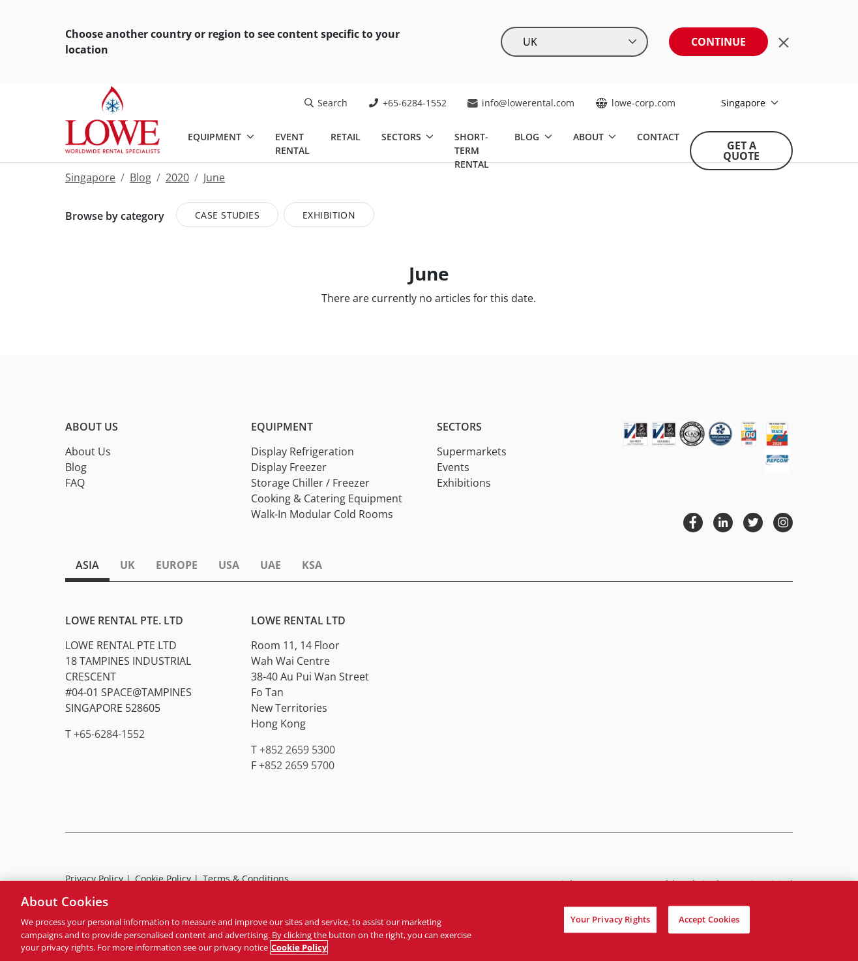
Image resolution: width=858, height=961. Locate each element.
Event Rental (292, 143)
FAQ (75, 483)
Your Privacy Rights (610, 919)
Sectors (402, 136)
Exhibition (329, 215)
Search (326, 103)
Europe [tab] (177, 565)
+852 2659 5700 (296, 765)
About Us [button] (91, 427)
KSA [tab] (312, 565)
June (214, 177)
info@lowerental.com (520, 103)
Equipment (216, 136)
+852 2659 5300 (297, 749)
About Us (88, 451)
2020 (177, 177)
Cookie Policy (167, 878)
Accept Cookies (709, 919)
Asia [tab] (87, 565)
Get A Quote (741, 150)
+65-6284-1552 (407, 103)
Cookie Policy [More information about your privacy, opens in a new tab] (299, 947)
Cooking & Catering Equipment (326, 498)
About (589, 136)
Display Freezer (289, 467)
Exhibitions (464, 483)
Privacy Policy (98, 878)
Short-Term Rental (471, 150)
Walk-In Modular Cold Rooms (322, 514)
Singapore (744, 103)
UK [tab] (127, 565)
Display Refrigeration (302, 451)
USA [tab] (228, 565)
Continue (718, 42)
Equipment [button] (282, 427)
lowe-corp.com (635, 103)
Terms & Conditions (246, 878)
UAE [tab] (270, 565)
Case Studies (227, 215)
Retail (346, 136)
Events (453, 467)
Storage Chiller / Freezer (310, 483)
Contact (658, 136)
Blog (528, 136)
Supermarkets (472, 451)
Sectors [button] (459, 427)
